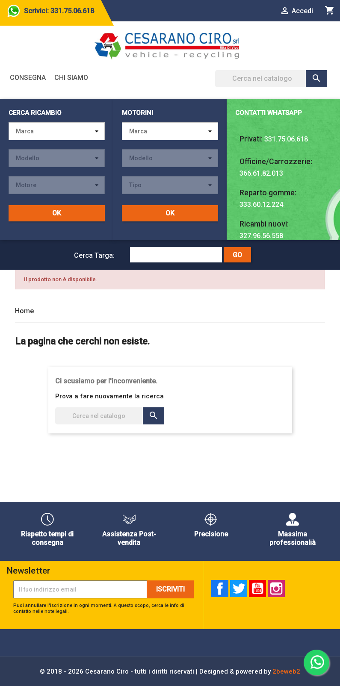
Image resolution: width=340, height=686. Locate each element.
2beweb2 (286, 671)
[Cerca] (271, 78)
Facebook (219, 588)
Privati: (251, 139)
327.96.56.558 (261, 236)
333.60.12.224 (261, 204)
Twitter (238, 588)
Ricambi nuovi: (264, 224)
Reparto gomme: (267, 192)
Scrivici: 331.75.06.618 (59, 11)
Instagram (276, 588)
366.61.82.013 (261, 173)
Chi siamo (71, 78)
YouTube (257, 588)
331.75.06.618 (286, 139)
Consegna (28, 78)
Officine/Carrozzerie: (275, 161)
